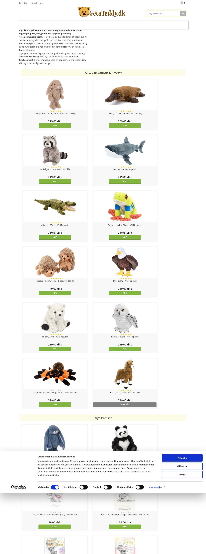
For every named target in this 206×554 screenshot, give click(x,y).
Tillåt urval (182, 527)
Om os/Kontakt (36, 3)
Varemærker (136, 24)
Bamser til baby (115, 24)
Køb (41, 125)
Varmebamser (95, 23)
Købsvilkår (23, 3)
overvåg (165, 237)
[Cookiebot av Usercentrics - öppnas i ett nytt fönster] (18, 548)
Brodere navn (154, 24)
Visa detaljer (155, 548)
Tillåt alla (182, 519)
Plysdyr (64, 24)
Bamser (51, 24)
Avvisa (182, 536)
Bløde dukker (78, 23)
